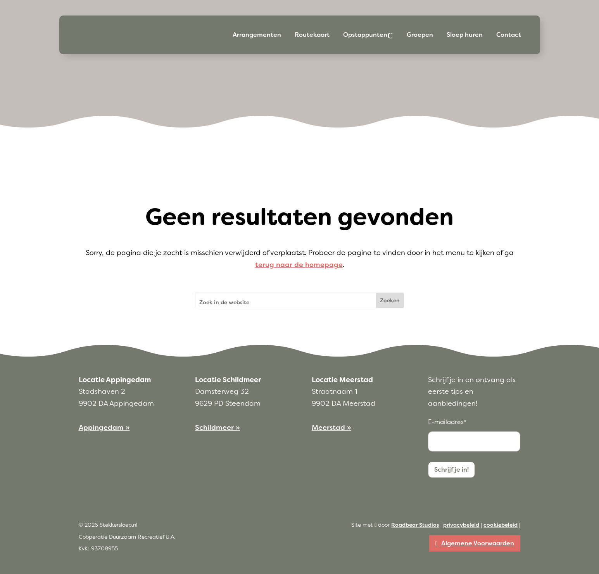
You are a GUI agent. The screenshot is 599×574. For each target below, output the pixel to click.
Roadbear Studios (415, 524)
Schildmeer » (217, 427)
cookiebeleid (500, 524)
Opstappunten (365, 35)
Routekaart (312, 35)
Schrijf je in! (451, 469)
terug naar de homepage (299, 264)
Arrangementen (257, 35)
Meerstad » (331, 427)
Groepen (420, 35)
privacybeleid (461, 524)
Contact (508, 35)
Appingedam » (104, 427)
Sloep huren (465, 35)
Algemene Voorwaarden (477, 543)
